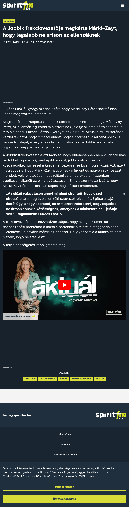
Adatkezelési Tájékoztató (78, 476)
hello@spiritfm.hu (17, 415)
